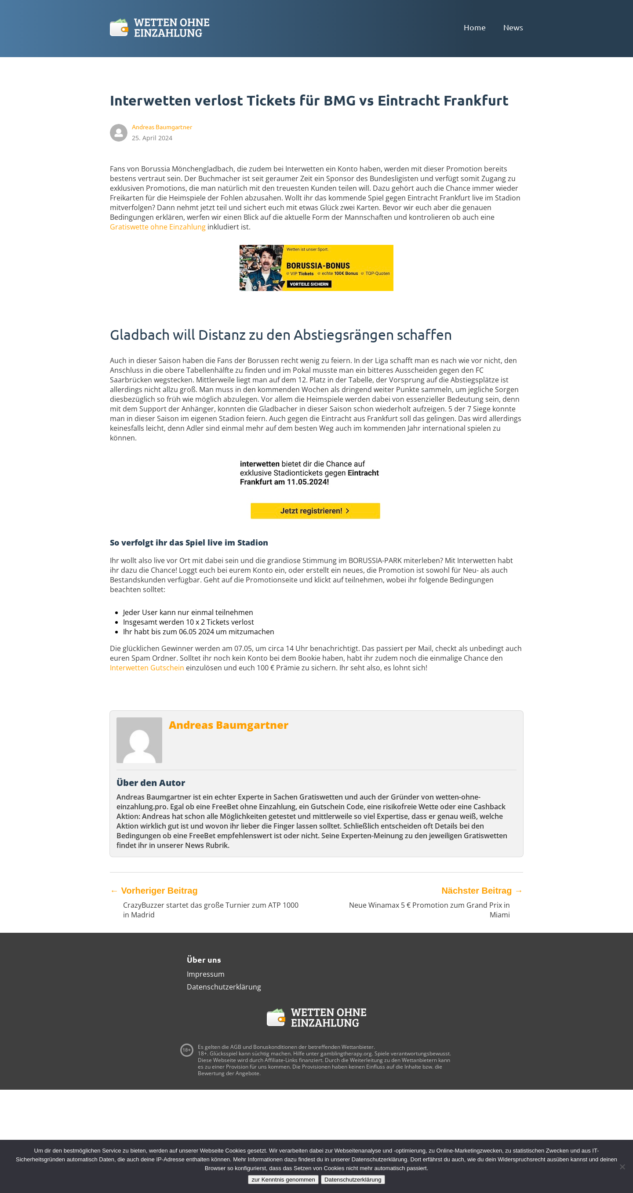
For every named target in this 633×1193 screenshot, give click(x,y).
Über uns (204, 959)
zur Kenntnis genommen (283, 1179)
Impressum (206, 974)
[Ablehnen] (622, 1166)
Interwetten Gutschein (147, 668)
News (513, 27)
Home (475, 27)
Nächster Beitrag (482, 890)
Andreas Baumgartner (228, 724)
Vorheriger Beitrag (154, 890)
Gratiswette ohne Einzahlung (158, 227)
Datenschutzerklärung (224, 987)
